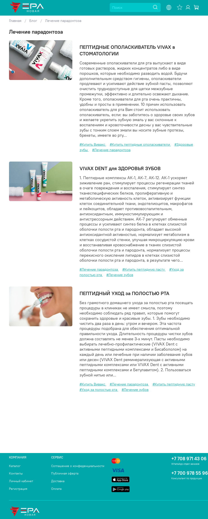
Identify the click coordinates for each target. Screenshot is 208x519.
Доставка (57, 481)
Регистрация (18, 489)
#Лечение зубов (119, 274)
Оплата (56, 489)
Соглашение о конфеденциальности (77, 466)
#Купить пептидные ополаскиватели (140, 144)
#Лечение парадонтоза (111, 150)
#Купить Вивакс (93, 144)
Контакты (16, 473)
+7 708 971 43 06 (189, 459)
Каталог (15, 466)
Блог (33, 20)
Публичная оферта (64, 473)
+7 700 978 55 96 (189, 473)
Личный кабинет (21, 481)
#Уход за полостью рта (99, 389)
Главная (15, 20)
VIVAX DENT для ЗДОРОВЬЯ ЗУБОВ (120, 168)
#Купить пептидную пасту (144, 269)
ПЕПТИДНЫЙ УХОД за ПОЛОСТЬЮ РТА (124, 293)
